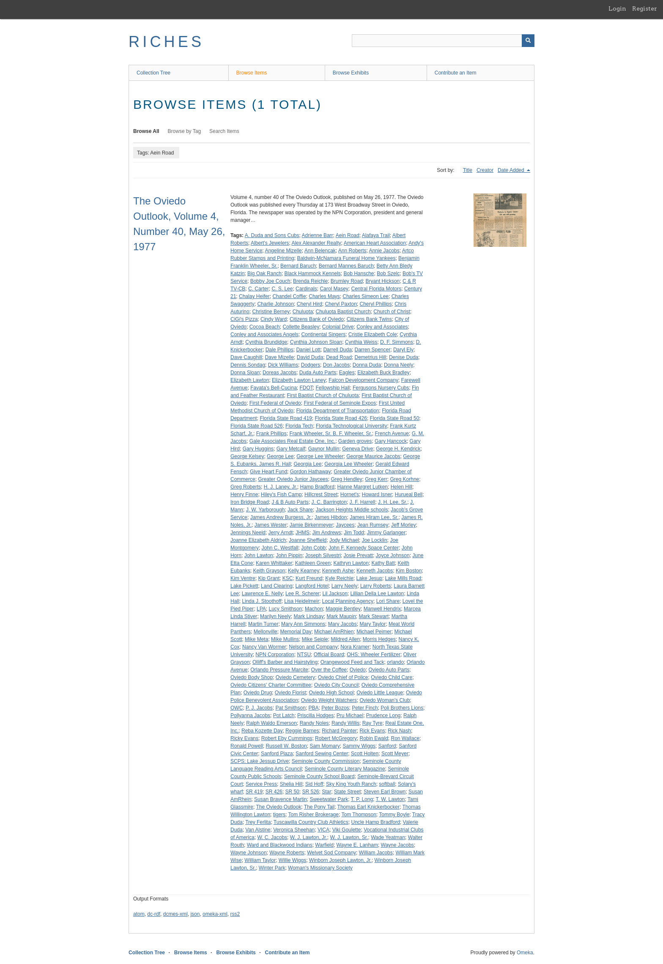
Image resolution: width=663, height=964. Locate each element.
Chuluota (303, 312)
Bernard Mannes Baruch (346, 266)
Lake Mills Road (403, 578)
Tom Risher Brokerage (313, 815)
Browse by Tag (184, 131)
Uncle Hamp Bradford (375, 822)
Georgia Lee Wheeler (348, 464)
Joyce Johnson (393, 555)
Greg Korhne (404, 479)
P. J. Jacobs (259, 708)
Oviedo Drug (258, 693)
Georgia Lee (307, 464)
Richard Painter (339, 731)
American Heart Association (375, 243)
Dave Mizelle (279, 357)
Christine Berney (271, 312)
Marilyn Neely (275, 616)
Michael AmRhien (333, 632)
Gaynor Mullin (323, 449)
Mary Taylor (372, 624)
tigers (279, 815)
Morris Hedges (379, 639)
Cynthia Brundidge (266, 342)
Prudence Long (383, 715)
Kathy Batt (383, 563)
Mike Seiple (315, 639)
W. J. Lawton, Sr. (349, 837)
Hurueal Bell (408, 494)
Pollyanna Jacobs (250, 715)
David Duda (310, 357)
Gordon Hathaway (310, 472)
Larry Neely (344, 586)
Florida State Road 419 (286, 418)
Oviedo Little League (379, 693)
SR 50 (292, 792)
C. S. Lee (282, 289)
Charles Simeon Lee (365, 296)
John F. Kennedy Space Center (364, 548)
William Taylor (260, 860)
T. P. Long (362, 799)
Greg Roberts (245, 487)
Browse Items (251, 73)
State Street (347, 792)
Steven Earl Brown (384, 792)
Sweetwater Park (329, 799)
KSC (287, 578)
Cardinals (306, 289)
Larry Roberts (375, 586)
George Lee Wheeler (319, 456)
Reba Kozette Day (261, 731)
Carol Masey (334, 289)
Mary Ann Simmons (303, 624)
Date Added (512, 170)
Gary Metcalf (291, 449)
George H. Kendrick (398, 449)
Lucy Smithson (285, 609)
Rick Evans (372, 731)
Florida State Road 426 (341, 418)
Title (467, 170)
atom (139, 914)
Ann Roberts (352, 251)
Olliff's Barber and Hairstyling (285, 662)
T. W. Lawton (390, 799)
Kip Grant (268, 578)
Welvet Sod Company (331, 853)
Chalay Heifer (254, 296)
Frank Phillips (271, 433)
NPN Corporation (274, 654)
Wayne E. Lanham (357, 845)
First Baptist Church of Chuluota (323, 395)
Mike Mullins (285, 639)
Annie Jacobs (384, 251)
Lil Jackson (334, 594)
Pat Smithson (291, 708)
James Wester (271, 525)
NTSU (304, 654)
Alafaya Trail (376, 235)
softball (387, 784)
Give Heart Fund (268, 472)
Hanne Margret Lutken (362, 487)
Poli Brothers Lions (402, 708)
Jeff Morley (403, 525)
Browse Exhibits (351, 73)
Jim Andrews (326, 533)
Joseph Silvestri (323, 555)
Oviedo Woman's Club (385, 700)
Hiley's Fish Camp (281, 494)
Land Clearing (277, 586)
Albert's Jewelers (270, 243)
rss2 (235, 914)
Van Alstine (257, 830)
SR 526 (310, 792)
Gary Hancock (391, 441)
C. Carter (258, 289)
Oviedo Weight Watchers (329, 700)
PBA (314, 708)
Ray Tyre (372, 723)
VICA (323, 830)
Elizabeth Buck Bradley (383, 373)
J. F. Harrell (362, 502)
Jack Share (300, 510)
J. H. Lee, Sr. (392, 502)
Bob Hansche (358, 273)
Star (326, 792)
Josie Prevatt (358, 555)
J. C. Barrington (328, 502)
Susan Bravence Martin (280, 799)
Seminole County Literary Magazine (344, 769)
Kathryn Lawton (351, 563)
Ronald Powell (246, 746)
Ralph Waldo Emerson (271, 723)
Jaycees (345, 525)
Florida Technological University (351, 426)
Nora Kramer (355, 647)
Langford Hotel (312, 586)
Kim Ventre (242, 578)
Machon (314, 609)
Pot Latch (284, 715)
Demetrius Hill (370, 357)
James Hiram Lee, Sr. (374, 517)
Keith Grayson (269, 571)
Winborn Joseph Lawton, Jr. (340, 860)
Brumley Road (347, 281)
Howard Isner (377, 494)
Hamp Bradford (317, 487)
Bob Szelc (388, 273)
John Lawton (258, 555)
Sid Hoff (314, 784)
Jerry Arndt (280, 533)
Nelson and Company (313, 647)
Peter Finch (365, 708)
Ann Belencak (320, 251)
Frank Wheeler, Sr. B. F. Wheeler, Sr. (330, 433)
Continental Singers (323, 334)
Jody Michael (344, 540)
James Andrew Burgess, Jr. (281, 517)
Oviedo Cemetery (295, 677)
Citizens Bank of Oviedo (317, 319)
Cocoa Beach (264, 327)
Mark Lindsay (308, 616)
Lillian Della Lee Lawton (377, 594)
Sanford (387, 746)
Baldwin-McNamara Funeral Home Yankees (346, 258)
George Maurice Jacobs (373, 456)
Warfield (324, 845)
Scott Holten (364, 754)
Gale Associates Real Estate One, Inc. (292, 441)
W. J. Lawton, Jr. (308, 837)
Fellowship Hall (333, 388)
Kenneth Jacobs (374, 571)
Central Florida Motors (376, 289)
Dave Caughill (246, 357)
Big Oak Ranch (264, 273)
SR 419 (254, 792)
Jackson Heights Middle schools (352, 510)
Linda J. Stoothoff (261, 601)
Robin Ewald (373, 738)
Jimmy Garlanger (386, 533)
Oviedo (358, 670)
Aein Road (347, 235)
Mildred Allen (345, 639)
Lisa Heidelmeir (301, 601)
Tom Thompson (358, 815)
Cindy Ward (273, 319)
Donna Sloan (245, 373)
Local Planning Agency (347, 601)
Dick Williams (283, 365)
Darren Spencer (372, 350)
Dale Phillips (279, 350)
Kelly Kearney (303, 571)
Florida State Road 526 (256, 426)
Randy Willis (345, 723)
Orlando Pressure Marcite (279, 670)
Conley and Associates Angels (264, 334)
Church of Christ (391, 312)
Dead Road (339, 357)
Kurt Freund (309, 578)
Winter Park (272, 868)
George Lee (280, 456)
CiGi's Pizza (244, 319)
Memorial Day (295, 632)
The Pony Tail (319, 807)
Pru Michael (350, 715)
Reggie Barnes (302, 731)
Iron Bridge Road (249, 502)
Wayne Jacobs (397, 845)
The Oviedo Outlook (278, 807)
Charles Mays (324, 296)
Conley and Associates (382, 327)
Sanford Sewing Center (322, 754)
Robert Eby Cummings (286, 738)
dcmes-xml (175, 914)
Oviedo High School (331, 693)
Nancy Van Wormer (264, 647)
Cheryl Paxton (340, 304)
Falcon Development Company (363, 380)
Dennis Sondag (247, 365)
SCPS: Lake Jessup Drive (259, 761)
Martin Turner (263, 624)
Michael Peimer (374, 632)
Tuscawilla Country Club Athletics (311, 822)
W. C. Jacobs (272, 837)
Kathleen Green (313, 563)
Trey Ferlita (258, 822)
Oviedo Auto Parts (388, 670)
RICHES (166, 41)
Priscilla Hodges (315, 715)
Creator (485, 170)
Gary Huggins (258, 449)
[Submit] (528, 40)
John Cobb (313, 548)
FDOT (306, 388)
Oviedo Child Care (391, 677)
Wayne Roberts (286, 853)
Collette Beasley (300, 327)
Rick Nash (399, 731)
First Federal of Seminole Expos (340, 403)
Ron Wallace (405, 738)
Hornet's (349, 494)
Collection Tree (153, 73)
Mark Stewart (374, 616)
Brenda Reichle (310, 281)
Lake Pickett (244, 586)
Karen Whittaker (274, 563)
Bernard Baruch (298, 266)
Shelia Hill (291, 784)
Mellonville (265, 632)
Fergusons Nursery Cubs (381, 388)
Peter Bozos (335, 708)
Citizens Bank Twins (369, 319)
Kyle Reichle (339, 578)
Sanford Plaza (277, 754)
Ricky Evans (244, 738)
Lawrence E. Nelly (262, 594)
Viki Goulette (346, 830)
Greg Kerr (376, 479)
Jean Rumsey (372, 525)
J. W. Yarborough (265, 510)
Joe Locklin (374, 540)
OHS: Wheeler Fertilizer (373, 654)
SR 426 (274, 792)
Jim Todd (354, 533)
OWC (236, 708)
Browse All (146, 131)
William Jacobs (376, 853)
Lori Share (388, 601)
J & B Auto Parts (289, 502)
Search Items (224, 131)
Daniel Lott (308, 350)
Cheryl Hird (309, 304)
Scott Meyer (394, 754)
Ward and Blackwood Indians (279, 845)
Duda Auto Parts (317, 373)
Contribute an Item (456, 73)
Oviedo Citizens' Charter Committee (270, 685)
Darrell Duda (337, 350)
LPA (261, 609)
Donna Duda (367, 365)
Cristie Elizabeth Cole (372, 334)
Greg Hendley (346, 479)
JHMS (303, 533)
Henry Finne (244, 494)
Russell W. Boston (286, 746)
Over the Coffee (329, 670)
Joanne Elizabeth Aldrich (258, 540)
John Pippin (289, 555)
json (195, 914)
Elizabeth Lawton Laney (299, 380)
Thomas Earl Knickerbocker (368, 807)
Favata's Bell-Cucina (273, 388)
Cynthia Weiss (361, 342)
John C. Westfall (279, 548)
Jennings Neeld (248, 533)
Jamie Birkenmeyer (311, 525)
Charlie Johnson (275, 304)
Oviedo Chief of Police (343, 677)
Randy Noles (314, 723)
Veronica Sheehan (294, 830)
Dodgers (310, 365)
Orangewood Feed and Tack (352, 662)
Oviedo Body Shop (251, 677)
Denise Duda (403, 357)
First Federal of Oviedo (275, 403)
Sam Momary (325, 746)
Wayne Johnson (248, 853)
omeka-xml (215, 914)
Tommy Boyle (394, 815)
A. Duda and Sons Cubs (272, 235)
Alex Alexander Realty (316, 243)
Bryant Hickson (383, 281)
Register (644, 8)
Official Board (329, 654)
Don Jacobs (336, 365)
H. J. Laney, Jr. (280, 487)
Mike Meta (256, 639)
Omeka (525, 953)
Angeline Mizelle (283, 251)
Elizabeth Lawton (249, 380)
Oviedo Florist (290, 693)
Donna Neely (398, 365)
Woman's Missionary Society (320, 868)
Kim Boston (409, 571)
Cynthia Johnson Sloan (316, 342)
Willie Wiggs (292, 860)
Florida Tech (299, 426)
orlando (395, 662)
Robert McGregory (336, 738)
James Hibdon (331, 517)
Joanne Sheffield (307, 540)
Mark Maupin (341, 616)
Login (617, 8)
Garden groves (355, 441)
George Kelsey (247, 456)
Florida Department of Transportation (337, 411)
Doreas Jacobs (279, 373)
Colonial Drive (338, 327)
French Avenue (392, 433)
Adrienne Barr (317, 235)
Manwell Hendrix (382, 609)
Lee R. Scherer (302, 594)
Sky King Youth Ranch (351, 784)
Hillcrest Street (320, 494)
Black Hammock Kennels (312, 273)
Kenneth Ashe (338, 571)
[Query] (443, 40)
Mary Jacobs (342, 624)
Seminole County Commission (326, 761)
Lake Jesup (369, 578)
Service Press (261, 784)
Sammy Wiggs (358, 746)
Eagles (347, 373)
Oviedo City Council (336, 685)
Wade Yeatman (388, 837)
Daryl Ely (403, 350)
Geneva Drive (357, 449)
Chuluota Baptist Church (342, 312)
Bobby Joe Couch (270, 281)
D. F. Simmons (396, 342)
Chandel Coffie (289, 296)
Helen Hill (401, 487)
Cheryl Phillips (376, 304)
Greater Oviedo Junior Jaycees (293, 479)
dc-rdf (153, 914)
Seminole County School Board (319, 776)
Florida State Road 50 (394, 418)
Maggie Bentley (343, 609)
